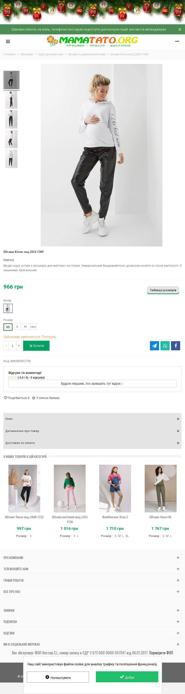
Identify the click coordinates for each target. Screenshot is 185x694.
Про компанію (13, 557)
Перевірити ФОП (161, 652)
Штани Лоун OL (160, 517)
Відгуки (8, 632)
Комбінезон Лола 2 (115, 517)
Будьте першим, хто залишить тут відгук (92, 383)
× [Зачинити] (179, 29)
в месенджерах (154, 29)
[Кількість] (13, 345)
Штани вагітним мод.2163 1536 (70, 519)
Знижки (8, 610)
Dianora (8, 260)
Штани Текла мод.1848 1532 (24, 517)
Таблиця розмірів (163, 290)
